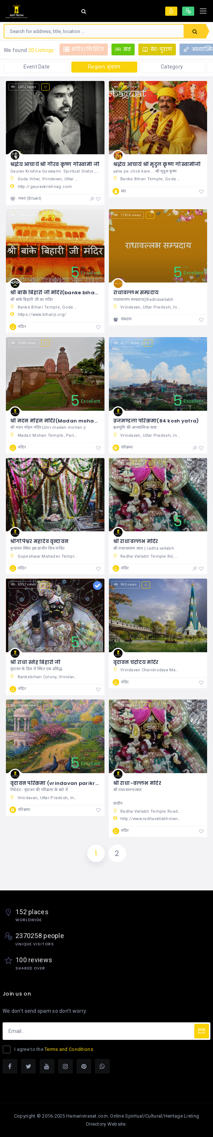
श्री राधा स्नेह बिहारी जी (35, 662)
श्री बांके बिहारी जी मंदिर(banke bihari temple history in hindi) (86, 292)
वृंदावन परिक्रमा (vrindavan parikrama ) (60, 783)
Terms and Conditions (69, 1049)
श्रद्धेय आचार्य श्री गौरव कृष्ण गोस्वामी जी (54, 164)
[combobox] (94, 31)
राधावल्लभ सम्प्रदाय (136, 292)
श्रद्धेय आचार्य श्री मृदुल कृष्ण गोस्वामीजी (157, 164)
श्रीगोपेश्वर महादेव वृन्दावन (39, 541)
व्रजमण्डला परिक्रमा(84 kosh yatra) (156, 420)
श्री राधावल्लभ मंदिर (135, 541)
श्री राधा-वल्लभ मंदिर (137, 783)
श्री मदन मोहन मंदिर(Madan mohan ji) (57, 420)
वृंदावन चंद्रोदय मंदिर (136, 662)
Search (194, 31)
